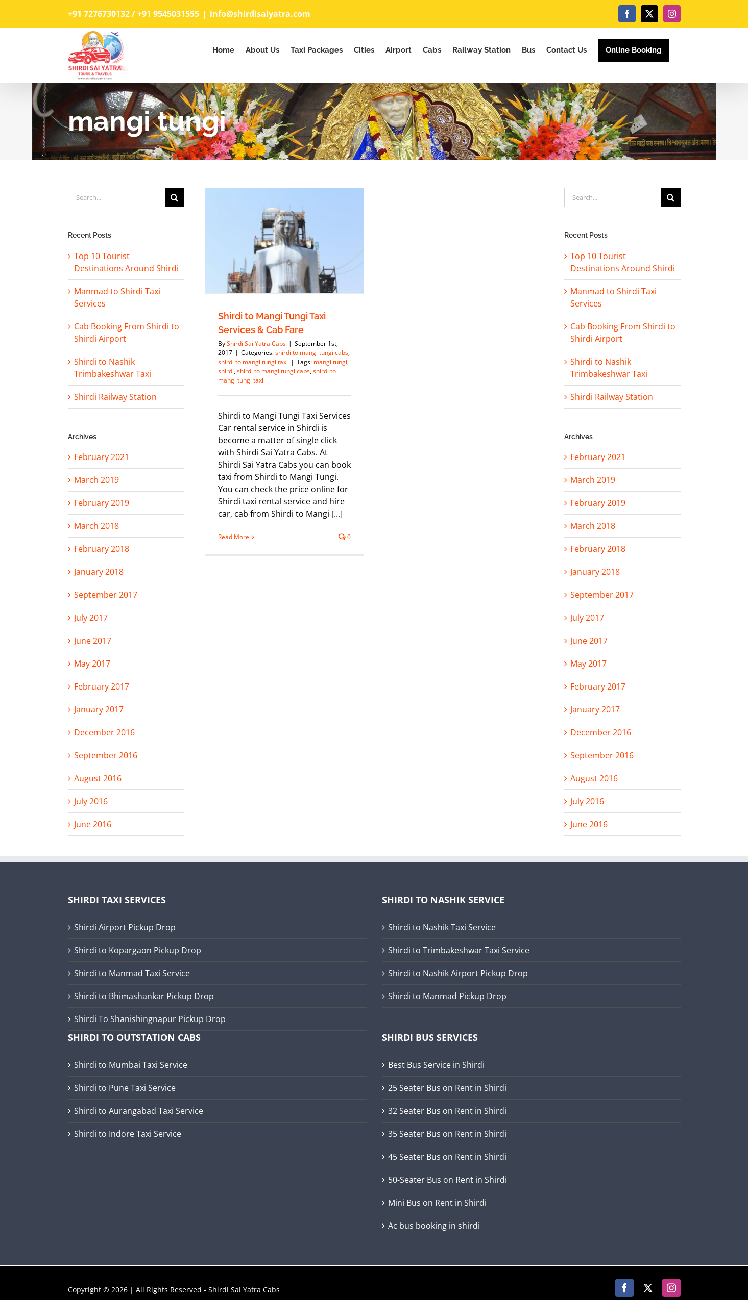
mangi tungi (330, 362)
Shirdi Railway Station (115, 396)
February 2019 (101, 502)
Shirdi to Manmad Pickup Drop (447, 996)
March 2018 (96, 525)
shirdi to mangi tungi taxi (253, 362)
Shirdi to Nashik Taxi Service (442, 927)
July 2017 (91, 617)
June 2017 (92, 640)
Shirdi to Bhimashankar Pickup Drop (144, 996)
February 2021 (101, 457)
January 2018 (99, 571)
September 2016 (105, 755)
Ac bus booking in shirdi (434, 1225)
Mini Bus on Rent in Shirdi (437, 1202)
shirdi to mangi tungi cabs (311, 352)
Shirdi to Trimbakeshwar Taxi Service (458, 950)
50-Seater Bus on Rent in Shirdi (447, 1179)
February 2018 (101, 548)
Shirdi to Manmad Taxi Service (132, 973)
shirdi (226, 371)
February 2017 (101, 686)
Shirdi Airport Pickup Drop (125, 927)
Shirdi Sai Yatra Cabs (256, 343)
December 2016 (104, 732)
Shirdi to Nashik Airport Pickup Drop (458, 973)
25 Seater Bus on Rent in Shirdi (447, 1087)
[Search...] (116, 197)
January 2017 (99, 709)
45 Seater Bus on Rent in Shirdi (447, 1156)
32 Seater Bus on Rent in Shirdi (447, 1110)
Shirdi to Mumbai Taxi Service (130, 1064)
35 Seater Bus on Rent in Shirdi (447, 1133)
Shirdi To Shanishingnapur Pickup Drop (150, 1019)
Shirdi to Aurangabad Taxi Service (138, 1110)
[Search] (174, 197)
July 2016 (91, 801)
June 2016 (92, 824)
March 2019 (96, 480)
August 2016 (98, 778)
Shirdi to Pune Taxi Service (125, 1087)
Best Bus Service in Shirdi (436, 1064)
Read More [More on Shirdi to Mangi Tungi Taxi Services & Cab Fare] (233, 536)
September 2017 (105, 594)
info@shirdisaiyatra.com (260, 13)
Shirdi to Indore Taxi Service (127, 1133)
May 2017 (92, 663)
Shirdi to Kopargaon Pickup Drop (137, 950)
